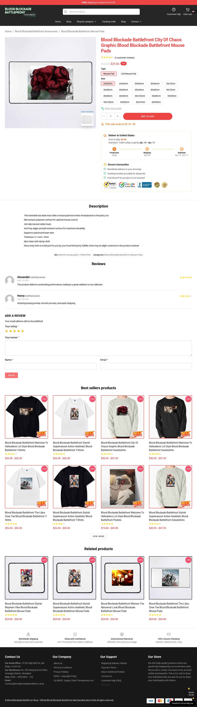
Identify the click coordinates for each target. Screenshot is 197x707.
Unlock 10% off (191, 694)
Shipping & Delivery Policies (114, 663)
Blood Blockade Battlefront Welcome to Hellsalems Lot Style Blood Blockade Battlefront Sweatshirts (170, 446)
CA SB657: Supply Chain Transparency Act (74, 680)
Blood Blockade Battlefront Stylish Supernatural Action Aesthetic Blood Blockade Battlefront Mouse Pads (72, 607)
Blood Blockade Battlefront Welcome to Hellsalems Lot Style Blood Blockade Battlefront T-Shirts (26, 446)
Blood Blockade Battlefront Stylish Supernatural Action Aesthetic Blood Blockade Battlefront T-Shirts (72, 446)
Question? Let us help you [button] (182, 703)
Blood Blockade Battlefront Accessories (36, 31)
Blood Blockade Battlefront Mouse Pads (82, 31)
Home (8, 31)
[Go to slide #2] (58, 135)
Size (103, 78)
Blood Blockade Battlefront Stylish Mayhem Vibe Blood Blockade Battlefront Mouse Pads (23, 607)
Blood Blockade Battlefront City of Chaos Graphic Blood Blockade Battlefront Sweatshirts (119, 446)
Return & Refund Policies (113, 672)
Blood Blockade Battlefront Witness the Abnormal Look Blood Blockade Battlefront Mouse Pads (122, 607)
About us (58, 663)
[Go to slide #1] (42, 135)
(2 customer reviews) (125, 57)
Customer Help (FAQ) (111, 680)
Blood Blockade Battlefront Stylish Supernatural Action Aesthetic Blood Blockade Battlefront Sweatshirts (168, 516)
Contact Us (106, 676)
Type (103, 69)
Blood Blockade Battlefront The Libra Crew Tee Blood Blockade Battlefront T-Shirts (26, 516)
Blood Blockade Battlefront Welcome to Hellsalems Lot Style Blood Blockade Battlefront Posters (122, 516)
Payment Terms (108, 667)
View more (99, 536)
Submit (11, 375)
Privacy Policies (61, 672)
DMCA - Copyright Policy (65, 676)
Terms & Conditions (63, 667)
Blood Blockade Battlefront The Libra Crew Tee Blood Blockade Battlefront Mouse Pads (169, 607)
